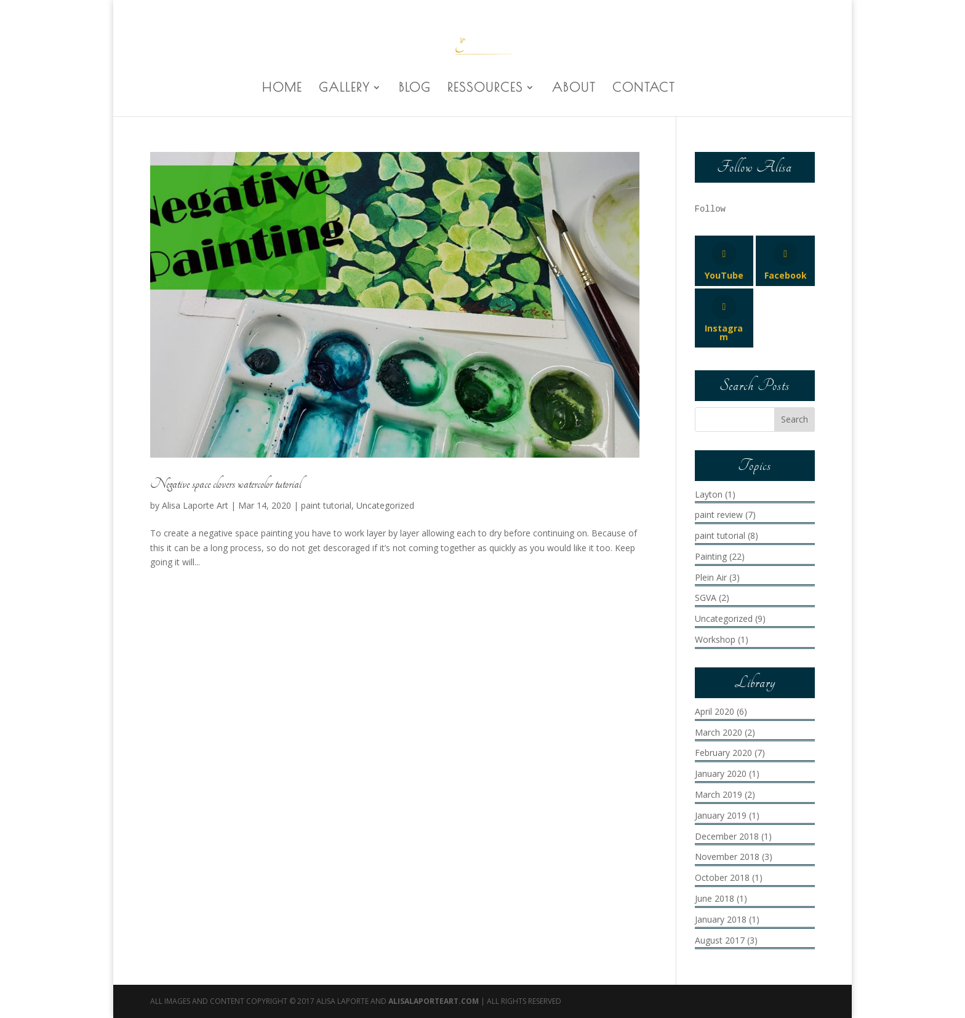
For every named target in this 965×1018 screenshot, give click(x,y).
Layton (709, 494)
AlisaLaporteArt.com (434, 1001)
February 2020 (723, 752)
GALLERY (344, 88)
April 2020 (714, 711)
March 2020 (718, 732)
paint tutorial (326, 505)
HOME (282, 88)
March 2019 (718, 794)
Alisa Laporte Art (195, 505)
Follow (710, 209)
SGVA (705, 597)
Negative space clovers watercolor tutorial (225, 484)
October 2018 (722, 877)
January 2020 (721, 773)
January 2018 (721, 919)
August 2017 (720, 940)
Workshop (715, 639)
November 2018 (727, 856)
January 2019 (721, 815)
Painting (711, 556)
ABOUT (574, 88)
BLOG (415, 88)
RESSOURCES (485, 88)
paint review (719, 514)
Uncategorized (385, 505)
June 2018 (714, 898)
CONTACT (643, 88)
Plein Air (711, 577)
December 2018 (727, 836)
